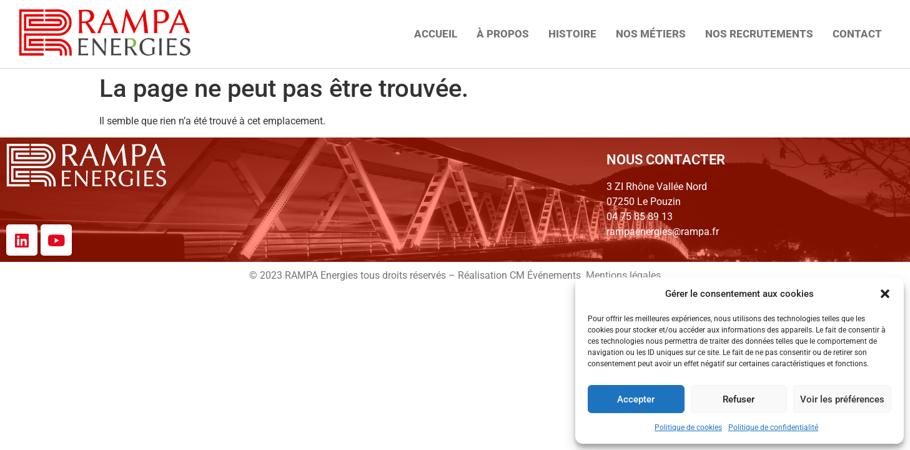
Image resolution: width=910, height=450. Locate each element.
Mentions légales (623, 275)
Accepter (636, 399)
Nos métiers (651, 34)
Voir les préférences (842, 399)
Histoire (572, 34)
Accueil (435, 34)
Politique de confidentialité (773, 427)
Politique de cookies (688, 427)
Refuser (738, 399)
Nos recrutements (759, 34)
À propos (503, 34)
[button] (885, 294)
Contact (857, 34)
